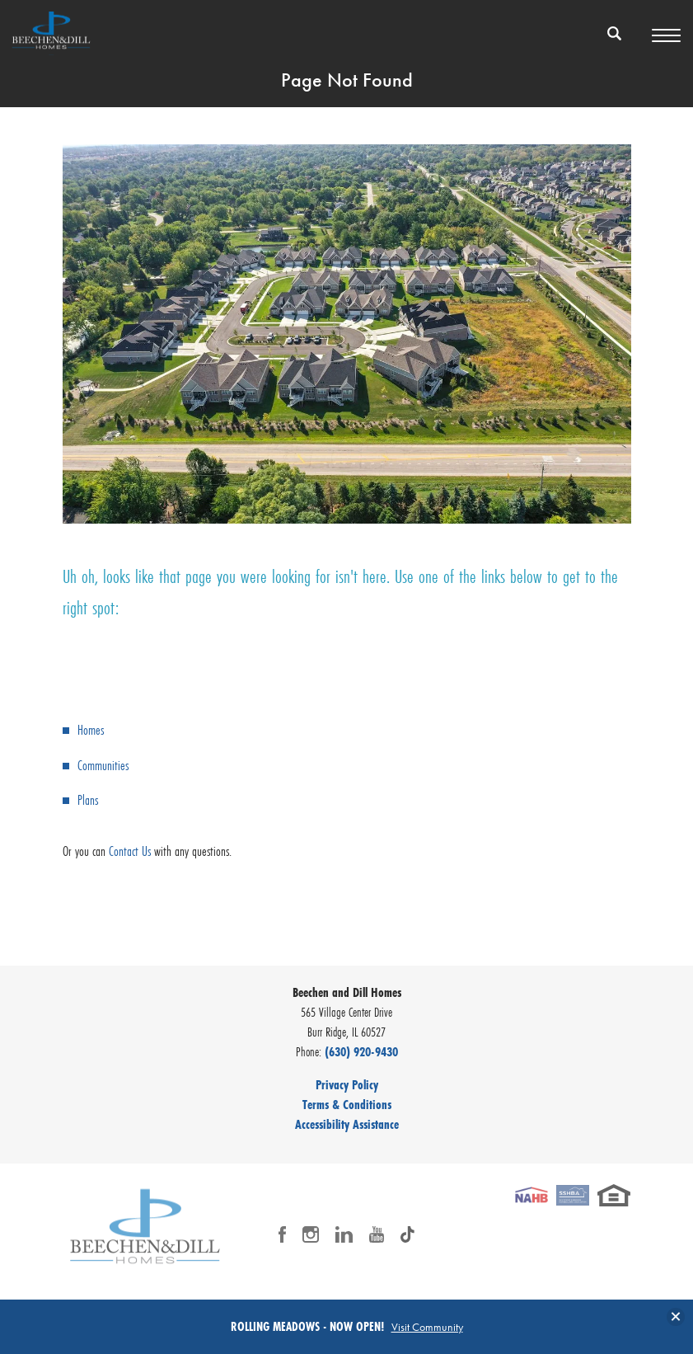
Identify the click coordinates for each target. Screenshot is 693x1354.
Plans (87, 799)
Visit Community (427, 1327)
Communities (103, 764)
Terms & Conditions (346, 1104)
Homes (90, 729)
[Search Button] (614, 32)
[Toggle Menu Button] (666, 35)
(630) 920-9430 (361, 1051)
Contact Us (130, 850)
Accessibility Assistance (347, 1124)
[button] (614, 44)
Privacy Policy (347, 1084)
